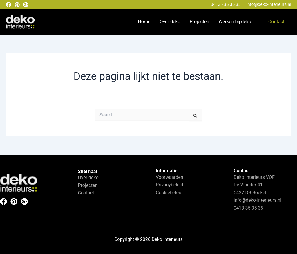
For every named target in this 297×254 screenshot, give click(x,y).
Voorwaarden (169, 177)
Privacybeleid (169, 185)
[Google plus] (25, 4)
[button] (276, 22)
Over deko (170, 21)
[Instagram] (24, 201)
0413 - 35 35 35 (225, 4)
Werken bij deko (234, 21)
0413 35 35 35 (248, 208)
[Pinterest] (17, 4)
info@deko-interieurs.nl (269, 4)
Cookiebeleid (169, 192)
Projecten (199, 21)
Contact (86, 193)
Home (144, 21)
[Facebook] (8, 4)
